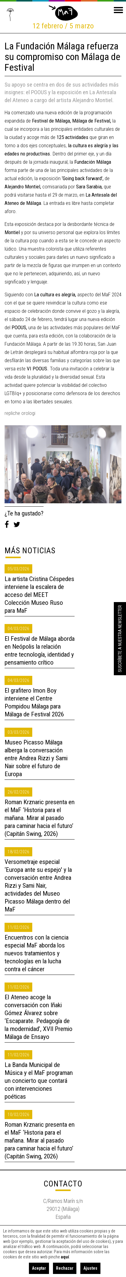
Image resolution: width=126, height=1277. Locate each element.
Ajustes (90, 1268)
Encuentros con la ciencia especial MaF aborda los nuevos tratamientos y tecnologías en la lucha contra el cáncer (36, 953)
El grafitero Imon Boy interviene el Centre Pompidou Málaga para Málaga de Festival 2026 (34, 702)
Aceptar (39, 1268)
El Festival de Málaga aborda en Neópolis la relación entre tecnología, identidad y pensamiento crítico (40, 650)
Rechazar (64, 1268)
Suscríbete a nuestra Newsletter (119, 638)
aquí (65, 1256)
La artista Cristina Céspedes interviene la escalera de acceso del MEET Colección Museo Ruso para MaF (39, 594)
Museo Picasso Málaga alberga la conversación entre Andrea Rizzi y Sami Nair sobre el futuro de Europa (36, 758)
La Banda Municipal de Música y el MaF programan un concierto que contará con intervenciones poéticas (39, 1080)
